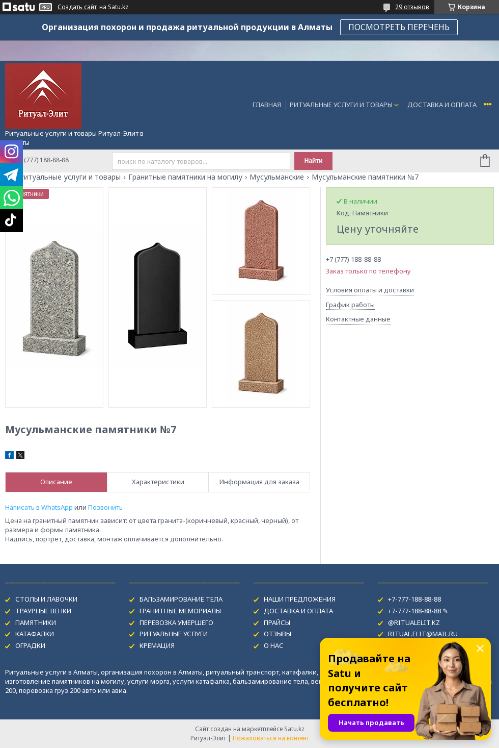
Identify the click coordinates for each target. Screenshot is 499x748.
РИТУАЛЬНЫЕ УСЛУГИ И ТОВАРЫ (341, 104)
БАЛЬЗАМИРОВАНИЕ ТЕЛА (181, 599)
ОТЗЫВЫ (277, 633)
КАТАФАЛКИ (34, 633)
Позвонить (105, 507)
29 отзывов (412, 7)
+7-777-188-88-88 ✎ (418, 610)
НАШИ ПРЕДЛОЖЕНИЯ (300, 599)
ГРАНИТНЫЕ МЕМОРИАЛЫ (180, 610)
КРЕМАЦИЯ (157, 645)
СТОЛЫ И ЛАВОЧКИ (46, 599)
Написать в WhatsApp (39, 507)
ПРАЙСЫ (277, 622)
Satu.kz (294, 729)
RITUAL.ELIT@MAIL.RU (423, 633)
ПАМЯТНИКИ (35, 622)
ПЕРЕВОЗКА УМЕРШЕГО (176, 622)
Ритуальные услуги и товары (70, 177)
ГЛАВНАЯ (267, 104)
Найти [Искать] (313, 160)
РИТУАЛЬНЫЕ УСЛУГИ (174, 633)
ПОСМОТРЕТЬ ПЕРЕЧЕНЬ (399, 27)
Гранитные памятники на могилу (185, 177)
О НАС (274, 645)
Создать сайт (77, 7)
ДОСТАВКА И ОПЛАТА (442, 104)
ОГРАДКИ (30, 645)
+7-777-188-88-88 (414, 599)
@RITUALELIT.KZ (414, 622)
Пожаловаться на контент (271, 738)
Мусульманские (277, 177)
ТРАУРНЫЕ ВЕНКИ (43, 610)
